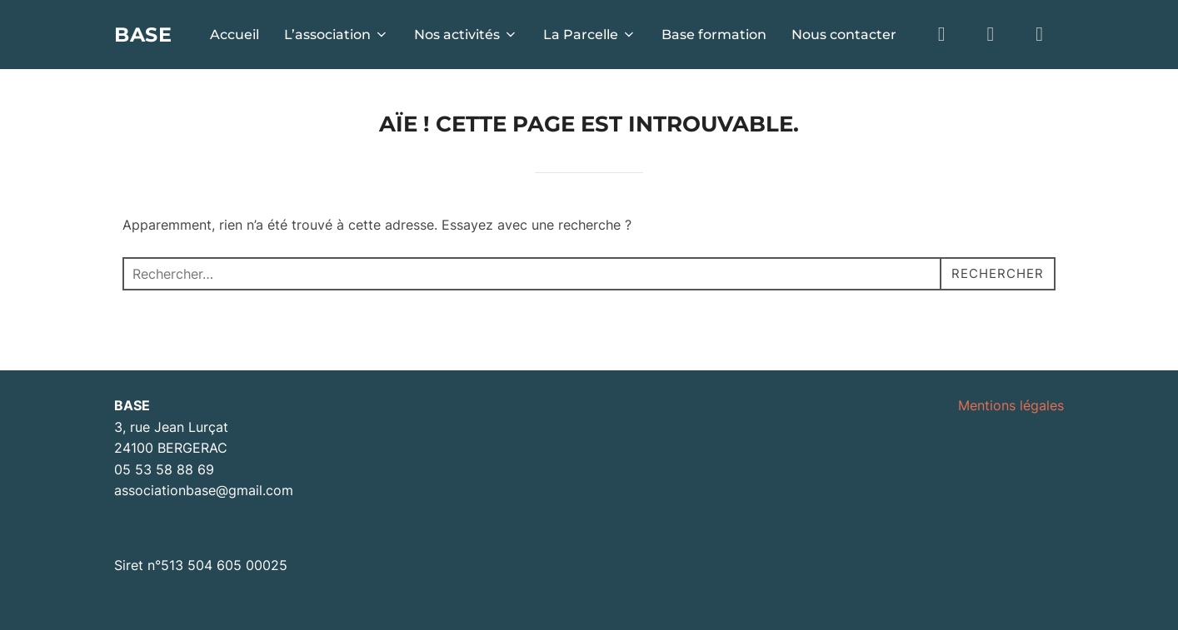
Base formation (713, 34)
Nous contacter (843, 34)
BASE (146, 34)
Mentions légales (1011, 405)
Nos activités (466, 34)
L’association (336, 34)
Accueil (234, 34)
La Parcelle (589, 34)
